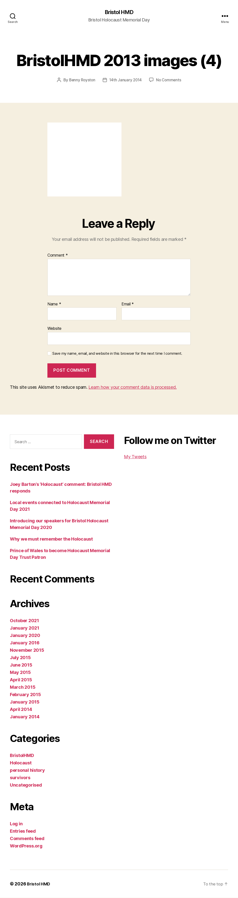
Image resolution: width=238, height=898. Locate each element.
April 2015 (21, 680)
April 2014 (21, 709)
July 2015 (20, 657)
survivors (20, 777)
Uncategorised (26, 785)
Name (54, 304)
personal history (27, 770)
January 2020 (25, 635)
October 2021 (24, 620)
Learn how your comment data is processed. (132, 387)
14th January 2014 (125, 80)
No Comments (170, 80)
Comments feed (27, 838)
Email (127, 304)
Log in (16, 824)
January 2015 (25, 702)
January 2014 (25, 717)
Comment (57, 255)
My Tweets (135, 456)
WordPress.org (26, 846)
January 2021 (24, 628)
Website (54, 328)
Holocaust (21, 763)
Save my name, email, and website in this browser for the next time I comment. (117, 354)
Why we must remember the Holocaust (51, 539)
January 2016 (25, 643)
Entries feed (23, 831)
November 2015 (27, 650)
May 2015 (20, 672)
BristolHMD (22, 755)
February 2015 (25, 694)
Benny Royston (81, 80)
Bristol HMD (118, 12)
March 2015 (22, 687)
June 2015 (21, 665)
